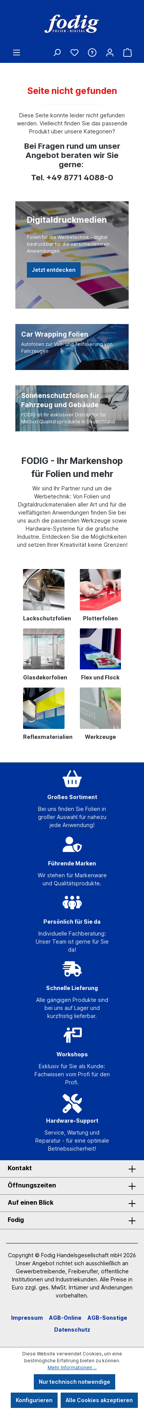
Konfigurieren (34, 1400)
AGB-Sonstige (107, 1317)
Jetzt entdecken (54, 269)
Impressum (27, 1317)
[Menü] (16, 52)
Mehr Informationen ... (72, 1367)
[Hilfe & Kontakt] (92, 52)
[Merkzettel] (74, 52)
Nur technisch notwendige (74, 1381)
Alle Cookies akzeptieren (99, 1400)
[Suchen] (57, 52)
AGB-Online (65, 1317)
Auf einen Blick (30, 1202)
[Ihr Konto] (110, 52)
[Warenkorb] (127, 52)
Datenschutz (72, 1329)
